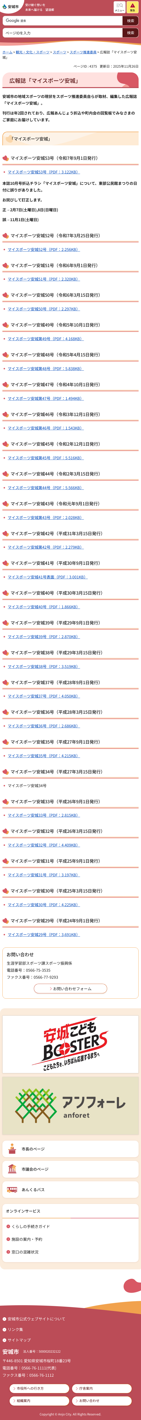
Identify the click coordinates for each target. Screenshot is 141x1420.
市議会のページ (35, 1169)
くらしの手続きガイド (31, 1226)
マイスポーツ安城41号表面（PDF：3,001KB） (48, 577)
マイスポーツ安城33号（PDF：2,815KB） (44, 815)
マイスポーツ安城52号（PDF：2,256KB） (44, 249)
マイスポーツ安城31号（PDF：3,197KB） (44, 875)
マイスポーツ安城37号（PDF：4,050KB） (44, 696)
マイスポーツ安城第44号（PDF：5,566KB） (46, 487)
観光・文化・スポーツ (32, 52)
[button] (120, 7)
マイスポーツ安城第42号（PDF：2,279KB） (46, 547)
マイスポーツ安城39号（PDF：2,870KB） (44, 636)
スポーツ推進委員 (83, 52)
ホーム (7, 52)
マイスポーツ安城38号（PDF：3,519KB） (44, 666)
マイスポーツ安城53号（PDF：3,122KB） (44, 172)
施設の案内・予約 (27, 1239)
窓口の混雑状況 (25, 1252)
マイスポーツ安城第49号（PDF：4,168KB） (46, 338)
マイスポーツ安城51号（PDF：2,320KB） (44, 279)
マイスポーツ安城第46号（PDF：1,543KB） (46, 428)
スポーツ (59, 52)
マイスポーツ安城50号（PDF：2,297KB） (44, 309)
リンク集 (15, 1329)
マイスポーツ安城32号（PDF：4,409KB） (44, 845)
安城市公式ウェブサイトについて (36, 1319)
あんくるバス (33, 1189)
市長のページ (33, 1149)
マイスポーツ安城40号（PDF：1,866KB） (44, 607)
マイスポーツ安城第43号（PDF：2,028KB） (46, 517)
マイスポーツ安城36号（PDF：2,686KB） (44, 726)
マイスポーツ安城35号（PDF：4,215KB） (44, 755)
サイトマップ (19, 1340)
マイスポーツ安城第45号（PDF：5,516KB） (46, 458)
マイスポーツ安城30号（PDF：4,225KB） (44, 904)
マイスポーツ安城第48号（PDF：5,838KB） (46, 368)
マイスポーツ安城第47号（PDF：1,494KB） (46, 398)
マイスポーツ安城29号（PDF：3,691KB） (44, 934)
